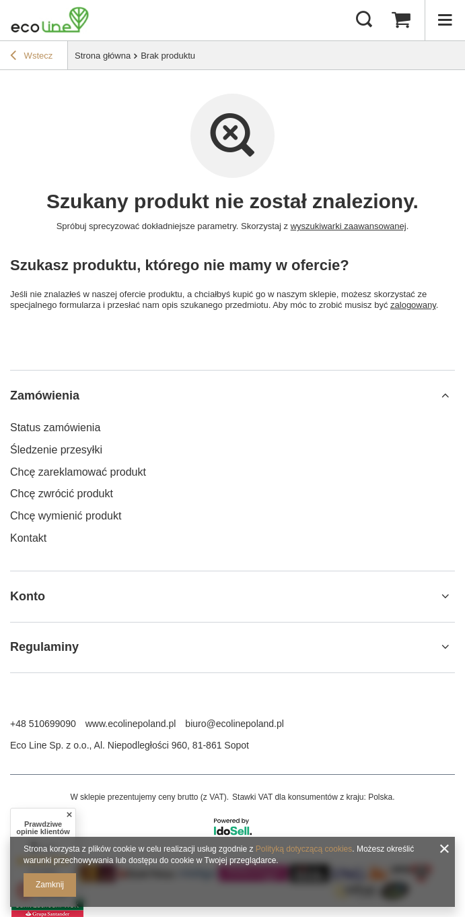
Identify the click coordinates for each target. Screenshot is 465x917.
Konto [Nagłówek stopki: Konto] (27, 596)
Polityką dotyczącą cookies (304, 849)
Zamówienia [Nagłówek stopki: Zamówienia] (44, 395)
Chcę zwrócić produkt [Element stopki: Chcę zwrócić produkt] (61, 493)
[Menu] (445, 20)
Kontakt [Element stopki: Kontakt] (28, 538)
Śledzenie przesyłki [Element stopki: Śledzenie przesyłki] (56, 449)
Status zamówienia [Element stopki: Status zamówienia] (55, 427)
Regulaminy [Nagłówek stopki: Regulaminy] (44, 647)
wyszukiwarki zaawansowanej (348, 226)
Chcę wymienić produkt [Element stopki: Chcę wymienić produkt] (65, 515)
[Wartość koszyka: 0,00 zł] (401, 20)
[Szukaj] (364, 20)
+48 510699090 (43, 723)
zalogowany (413, 305)
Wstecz (31, 57)
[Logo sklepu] (50, 20)
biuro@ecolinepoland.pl (234, 723)
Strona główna (103, 56)
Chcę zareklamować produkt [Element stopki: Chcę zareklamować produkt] (78, 472)
